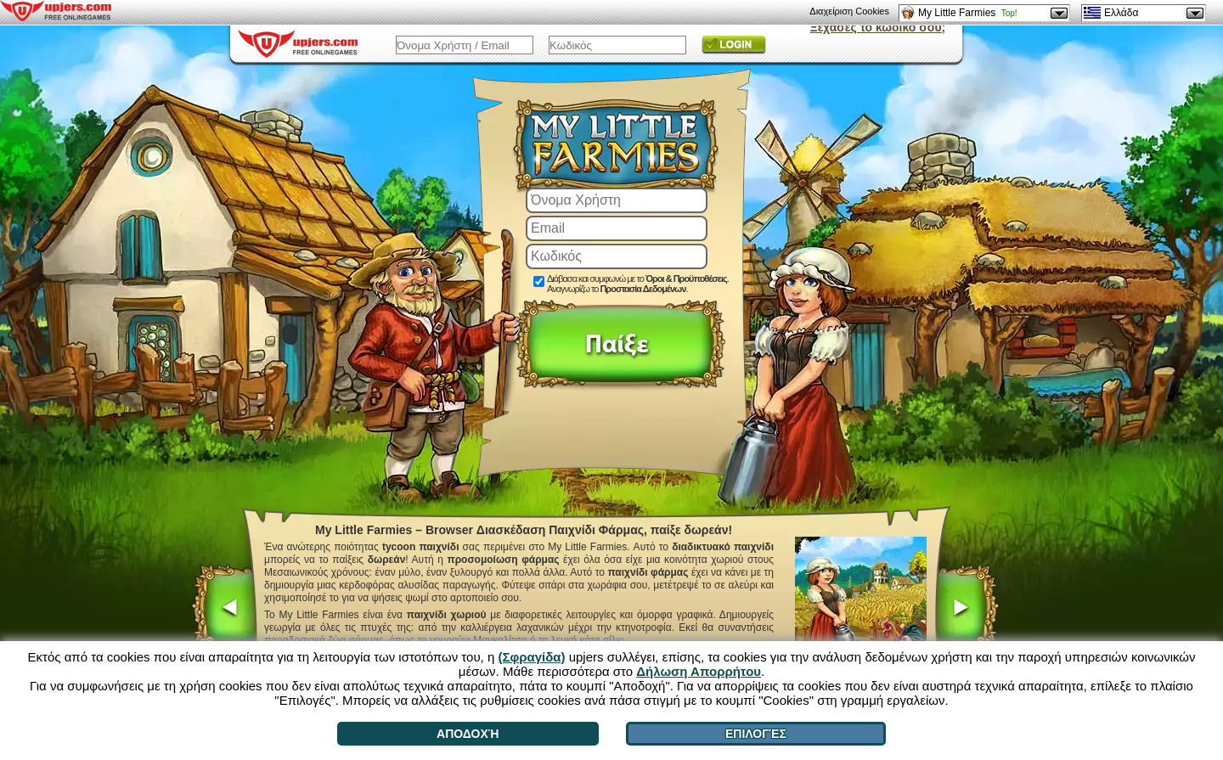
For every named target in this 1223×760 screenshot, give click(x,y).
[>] (966, 609)
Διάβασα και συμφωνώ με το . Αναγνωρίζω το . (638, 283)
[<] (224, 609)
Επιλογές (755, 733)
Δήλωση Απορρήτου (698, 671)
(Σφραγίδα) (531, 657)
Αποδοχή (468, 733)
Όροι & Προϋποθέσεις (686, 278)
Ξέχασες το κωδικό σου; (877, 27)
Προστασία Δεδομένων (642, 289)
